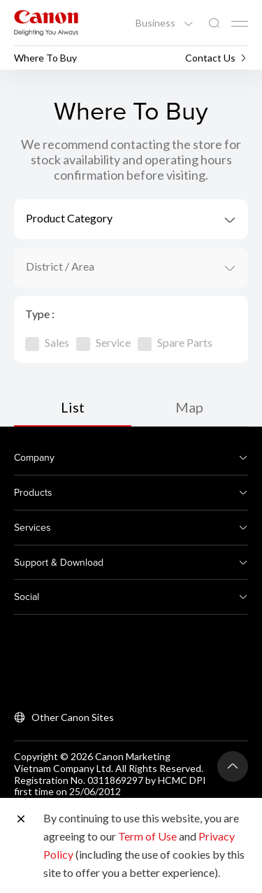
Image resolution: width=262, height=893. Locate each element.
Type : (39, 313)
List (73, 407)
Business (156, 23)
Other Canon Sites (72, 717)
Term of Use (147, 836)
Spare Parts (175, 342)
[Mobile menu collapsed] (239, 24)
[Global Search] (213, 23)
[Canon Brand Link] (46, 23)
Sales (47, 342)
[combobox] (131, 219)
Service (103, 342)
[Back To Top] (232, 766)
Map (189, 407)
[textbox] (131, 219)
